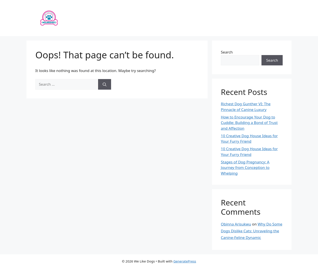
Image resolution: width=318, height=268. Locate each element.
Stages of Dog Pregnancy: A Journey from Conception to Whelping (245, 167)
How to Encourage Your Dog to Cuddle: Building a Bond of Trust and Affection (249, 123)
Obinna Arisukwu (236, 224)
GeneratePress (184, 261)
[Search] (104, 84)
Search (227, 52)
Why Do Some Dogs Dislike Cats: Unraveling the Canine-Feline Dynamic (251, 231)
